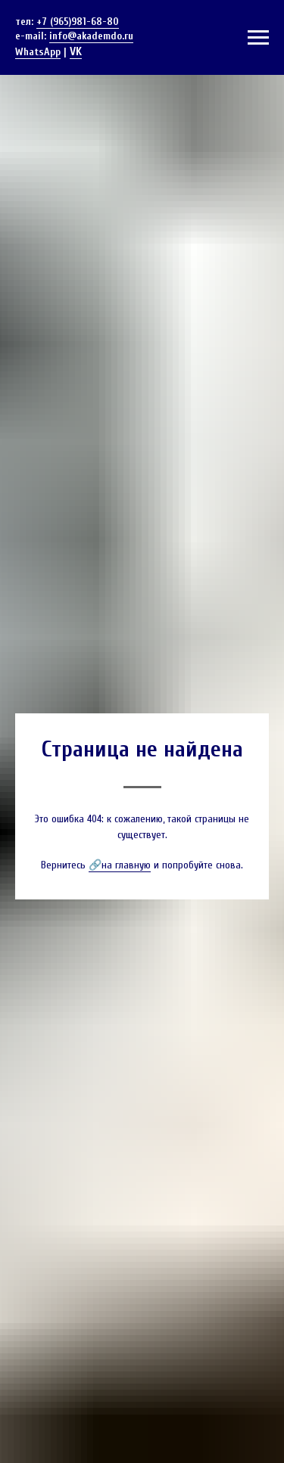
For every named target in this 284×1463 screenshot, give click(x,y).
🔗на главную (120, 865)
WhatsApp (38, 51)
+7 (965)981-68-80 (77, 21)
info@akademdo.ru (91, 36)
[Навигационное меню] (258, 37)
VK (76, 51)
